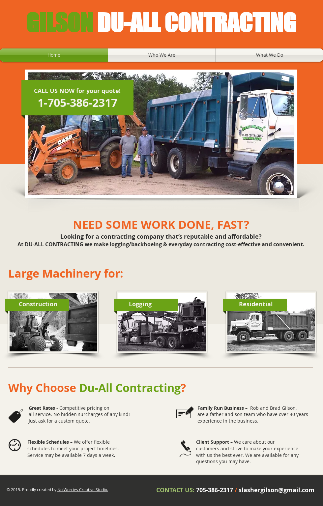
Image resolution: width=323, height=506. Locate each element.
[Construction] (38, 304)
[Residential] (256, 304)
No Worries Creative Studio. (82, 489)
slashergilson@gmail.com (276, 490)
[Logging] (140, 304)
